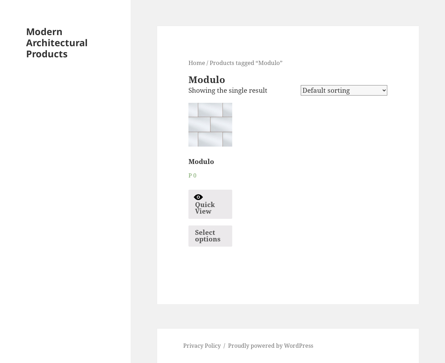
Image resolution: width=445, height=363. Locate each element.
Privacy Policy (202, 345)
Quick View (204, 204)
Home (196, 62)
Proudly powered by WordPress (270, 345)
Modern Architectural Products (57, 42)
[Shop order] (344, 90)
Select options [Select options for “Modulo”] (207, 236)
